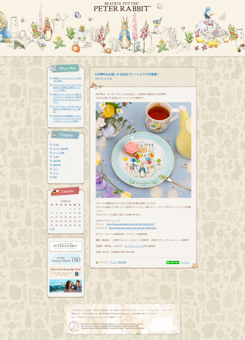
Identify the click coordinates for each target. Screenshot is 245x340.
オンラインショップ (134, 246)
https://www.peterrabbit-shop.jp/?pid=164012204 (133, 228)
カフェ (56, 173)
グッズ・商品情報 (60, 149)
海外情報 (57, 161)
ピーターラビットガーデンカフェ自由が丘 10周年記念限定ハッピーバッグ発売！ (67, 88)
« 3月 (52, 229)
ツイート (185, 262)
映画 (55, 177)
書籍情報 (57, 165)
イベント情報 (58, 153)
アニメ (56, 169)
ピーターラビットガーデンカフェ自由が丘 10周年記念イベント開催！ (67, 109)
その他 (56, 144)
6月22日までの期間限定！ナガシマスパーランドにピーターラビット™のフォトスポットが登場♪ (67, 118)
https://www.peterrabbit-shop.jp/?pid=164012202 (130, 224)
